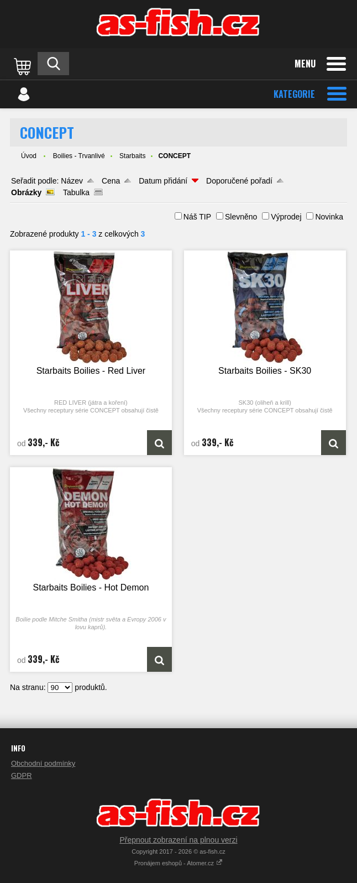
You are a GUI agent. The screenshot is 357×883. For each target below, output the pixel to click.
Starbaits (132, 156)
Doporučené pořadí (239, 180)
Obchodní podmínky (43, 763)
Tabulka (76, 192)
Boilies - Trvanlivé (79, 156)
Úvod (28, 156)
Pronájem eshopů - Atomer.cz (178, 863)
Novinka (329, 216)
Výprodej (286, 216)
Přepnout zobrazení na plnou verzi (178, 839)
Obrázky (26, 192)
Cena (111, 180)
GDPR (21, 775)
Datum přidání (163, 180)
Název (72, 180)
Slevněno (241, 216)
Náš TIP (197, 216)
